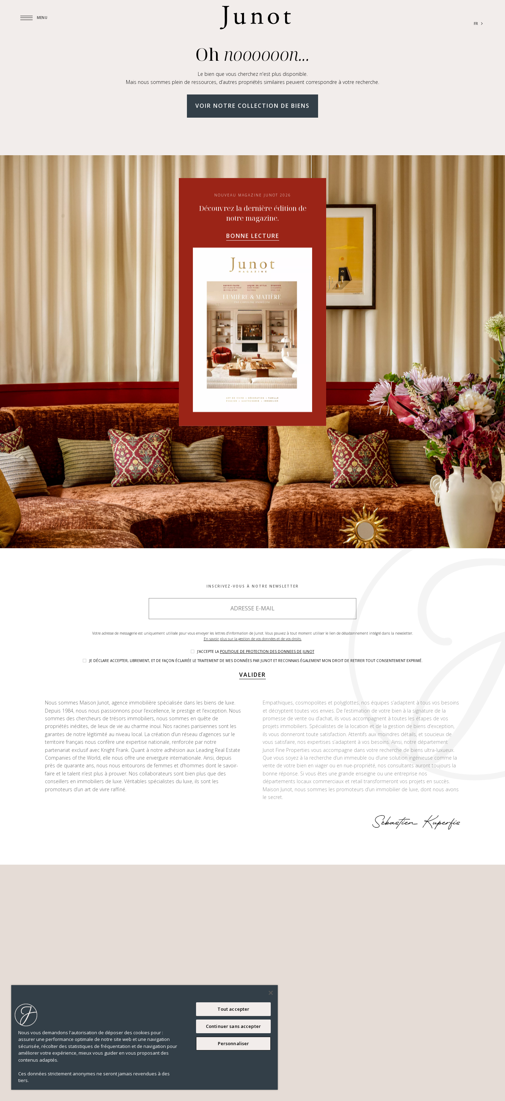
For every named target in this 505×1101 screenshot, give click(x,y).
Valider (252, 675)
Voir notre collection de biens (252, 106)
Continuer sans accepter (233, 1026)
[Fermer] (271, 993)
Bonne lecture (252, 318)
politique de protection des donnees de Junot (267, 651)
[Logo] (255, 18)
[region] (144, 1037)
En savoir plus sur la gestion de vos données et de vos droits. (253, 638)
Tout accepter (233, 1009)
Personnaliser (233, 1043)
